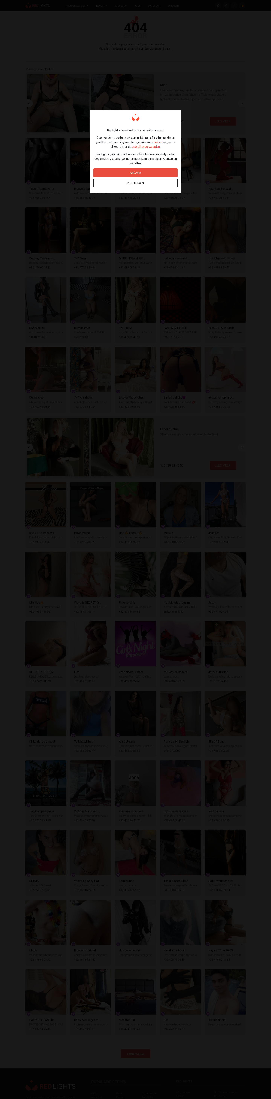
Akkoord (135, 172)
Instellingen (135, 183)
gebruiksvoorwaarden (146, 146)
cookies (157, 142)
